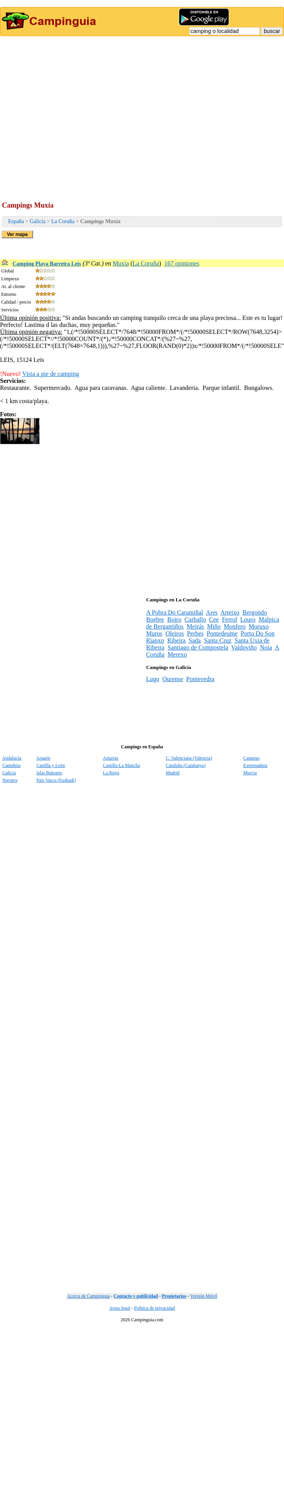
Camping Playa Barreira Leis (46, 264)
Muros (154, 633)
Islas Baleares (49, 773)
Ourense (172, 679)
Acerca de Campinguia (88, 1296)
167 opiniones (181, 263)
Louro (248, 619)
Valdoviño (244, 647)
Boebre (155, 619)
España (16, 221)
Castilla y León (50, 765)
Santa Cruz (217, 640)
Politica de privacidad (154, 1308)
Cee (214, 619)
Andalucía (11, 758)
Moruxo (259, 626)
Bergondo (255, 612)
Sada (195, 640)
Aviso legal (119, 1308)
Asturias (110, 758)
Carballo (195, 619)
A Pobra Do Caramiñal (174, 612)
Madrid (172, 773)
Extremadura (255, 765)
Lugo (152, 679)
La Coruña (62, 221)
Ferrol (229, 619)
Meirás (195, 626)
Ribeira (176, 640)
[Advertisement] (73, 113)
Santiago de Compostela (198, 647)
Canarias (251, 758)
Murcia (250, 773)
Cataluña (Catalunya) (185, 765)
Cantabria (11, 765)
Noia (266, 647)
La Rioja (111, 773)
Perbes (195, 633)
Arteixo (230, 612)
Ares (211, 612)
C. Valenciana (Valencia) (189, 758)
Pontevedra (200, 679)
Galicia (37, 221)
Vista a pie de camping (50, 373)
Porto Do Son (258, 633)
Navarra (10, 780)
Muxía (121, 263)
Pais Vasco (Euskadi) (56, 780)
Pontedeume (222, 633)
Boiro (174, 619)
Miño (214, 626)
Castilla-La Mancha (121, 765)
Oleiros (175, 633)
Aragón (43, 758)
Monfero (234, 626)
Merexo (177, 654)
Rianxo (155, 640)
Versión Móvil (203, 1296)
